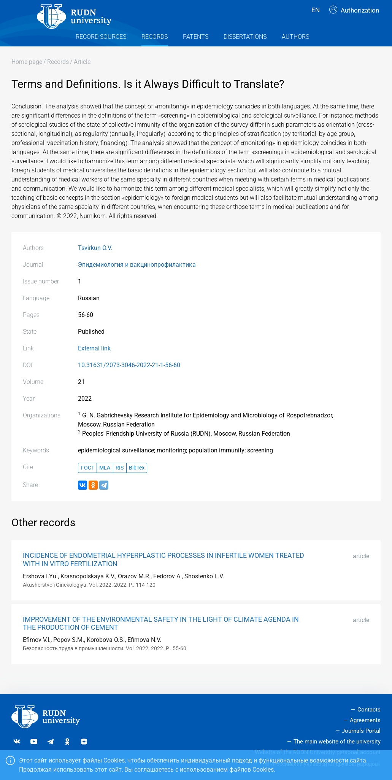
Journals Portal (361, 730)
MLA (104, 482)
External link (94, 363)
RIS (120, 482)
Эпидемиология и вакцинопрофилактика (137, 279)
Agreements (365, 720)
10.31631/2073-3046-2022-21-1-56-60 (129, 380)
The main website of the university (337, 741)
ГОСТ (87, 482)
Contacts (369, 710)
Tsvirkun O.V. (95, 262)
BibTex (136, 482)
